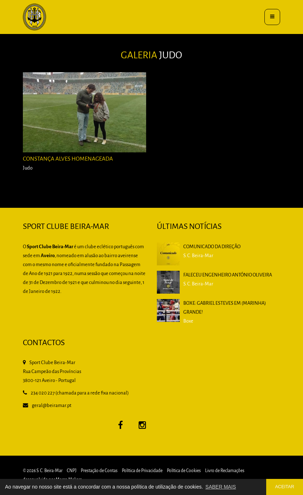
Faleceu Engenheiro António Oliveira (227, 275)
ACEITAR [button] (284, 486)
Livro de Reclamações (224, 471)
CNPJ (71, 471)
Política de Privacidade (142, 471)
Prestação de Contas (99, 471)
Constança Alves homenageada (68, 159)
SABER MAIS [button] (220, 487)
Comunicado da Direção (211, 247)
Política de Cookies (184, 471)
